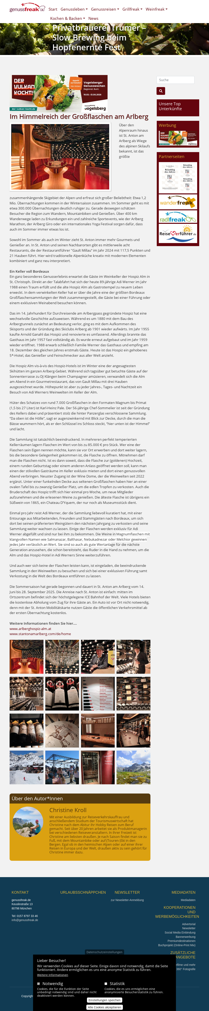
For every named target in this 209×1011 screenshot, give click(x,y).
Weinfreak (155, 9)
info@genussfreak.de (25, 920)
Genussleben (73, 9)
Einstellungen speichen (105, 1003)
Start (53, 9)
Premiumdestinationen (181, 941)
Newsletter (189, 928)
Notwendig (52, 986)
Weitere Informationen (52, 978)
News (93, 18)
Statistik (117, 986)
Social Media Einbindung (180, 932)
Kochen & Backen (66, 18)
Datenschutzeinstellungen (104, 955)
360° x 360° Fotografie (182, 969)
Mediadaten (188, 900)
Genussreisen (103, 9)
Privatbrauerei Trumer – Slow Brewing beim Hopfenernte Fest (99, 37)
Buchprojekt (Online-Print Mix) (177, 945)
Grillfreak (130, 9)
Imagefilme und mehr (182, 964)
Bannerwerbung (186, 936)
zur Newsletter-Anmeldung (127, 900)
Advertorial (189, 924)
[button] (26, 656)
